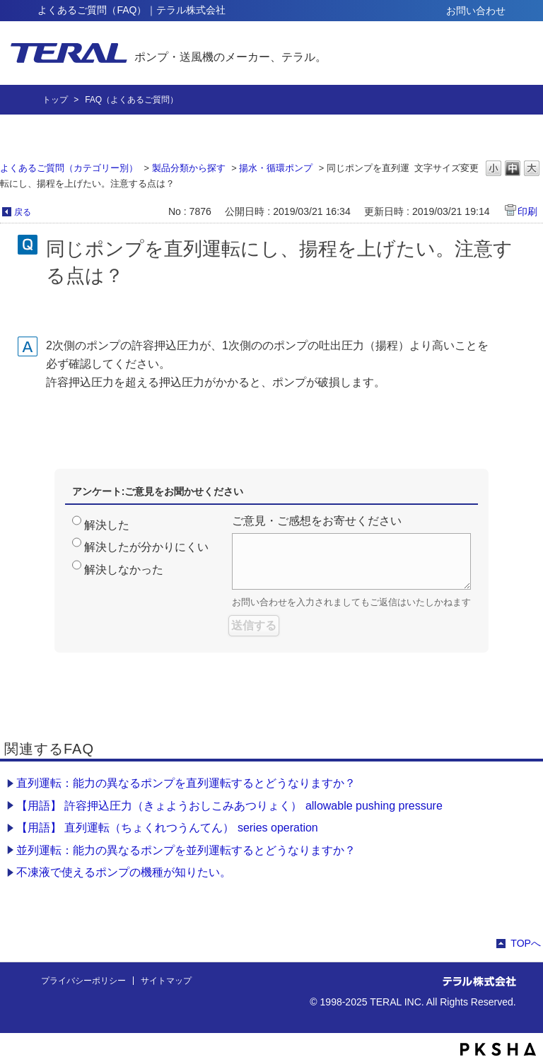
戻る (22, 212)
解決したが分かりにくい (146, 547)
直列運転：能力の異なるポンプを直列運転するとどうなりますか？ (186, 783)
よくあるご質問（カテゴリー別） (69, 168)
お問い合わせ (476, 10)
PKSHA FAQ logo (498, 1049)
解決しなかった (123, 570)
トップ (55, 100)
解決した (106, 525)
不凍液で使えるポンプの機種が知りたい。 (123, 872)
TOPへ (525, 943)
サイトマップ (166, 980)
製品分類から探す (189, 168)
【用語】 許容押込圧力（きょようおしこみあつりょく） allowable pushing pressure (229, 806)
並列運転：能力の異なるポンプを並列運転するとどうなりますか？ (186, 850)
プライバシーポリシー (83, 980)
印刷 (527, 211)
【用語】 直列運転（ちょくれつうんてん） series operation (167, 828)
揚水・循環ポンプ (276, 168)
